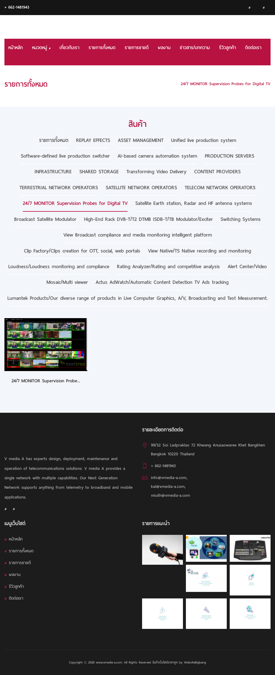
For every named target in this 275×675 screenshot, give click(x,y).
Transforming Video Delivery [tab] (156, 171)
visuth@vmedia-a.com (170, 495)
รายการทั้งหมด (102, 47)
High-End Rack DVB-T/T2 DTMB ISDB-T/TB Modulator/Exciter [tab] (148, 219)
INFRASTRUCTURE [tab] (53, 171)
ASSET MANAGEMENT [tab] (140, 140)
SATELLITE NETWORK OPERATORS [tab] (141, 187)
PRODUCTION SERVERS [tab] (229, 156)
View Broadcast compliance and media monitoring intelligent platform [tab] (137, 235)
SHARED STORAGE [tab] (99, 171)
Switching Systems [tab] (241, 219)
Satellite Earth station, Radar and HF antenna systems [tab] (193, 203)
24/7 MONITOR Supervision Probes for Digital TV (226, 83)
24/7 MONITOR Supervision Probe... (46, 381)
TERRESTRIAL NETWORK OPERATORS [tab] (59, 187)
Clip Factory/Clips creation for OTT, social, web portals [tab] (82, 251)
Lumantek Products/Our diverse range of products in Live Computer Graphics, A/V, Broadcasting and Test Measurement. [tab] (137, 298)
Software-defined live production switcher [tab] (65, 156)
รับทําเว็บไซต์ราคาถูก (165, 662)
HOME (168, 83)
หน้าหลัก (15, 47)
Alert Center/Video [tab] (247, 266)
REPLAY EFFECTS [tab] (93, 140)
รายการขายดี (137, 47)
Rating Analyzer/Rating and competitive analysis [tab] (168, 266)
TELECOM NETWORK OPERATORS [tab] (220, 187)
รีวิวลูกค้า (227, 47)
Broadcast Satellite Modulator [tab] (45, 219)
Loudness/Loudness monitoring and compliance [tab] (58, 266)
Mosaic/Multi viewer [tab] (67, 282)
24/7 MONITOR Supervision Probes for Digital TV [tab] (75, 203)
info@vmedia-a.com (168, 477)
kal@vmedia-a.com (168, 486)
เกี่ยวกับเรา (69, 47)
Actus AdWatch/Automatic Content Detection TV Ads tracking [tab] (162, 282)
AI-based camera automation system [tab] (157, 156)
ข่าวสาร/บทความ (195, 47)
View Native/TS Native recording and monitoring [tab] (199, 251)
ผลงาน (164, 47)
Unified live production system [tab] (203, 140)
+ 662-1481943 (16, 7)
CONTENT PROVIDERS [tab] (217, 171)
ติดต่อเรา (253, 47)
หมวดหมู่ (41, 47)
